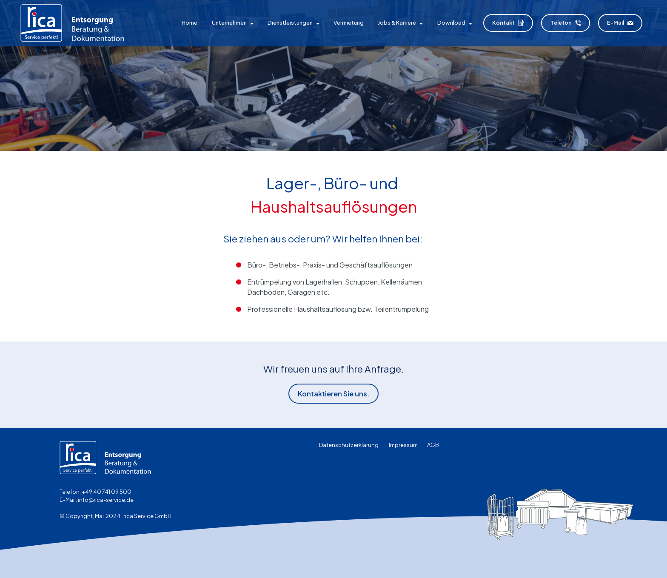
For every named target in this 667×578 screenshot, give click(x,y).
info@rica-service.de (106, 499)
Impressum (403, 444)
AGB (433, 444)
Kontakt (508, 22)
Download (451, 22)
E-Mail (620, 22)
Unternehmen (229, 22)
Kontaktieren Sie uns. (334, 393)
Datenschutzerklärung (349, 444)
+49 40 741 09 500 (106, 491)
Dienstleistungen (290, 22)
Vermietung (349, 22)
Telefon (565, 22)
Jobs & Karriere (397, 22)
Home (189, 22)
